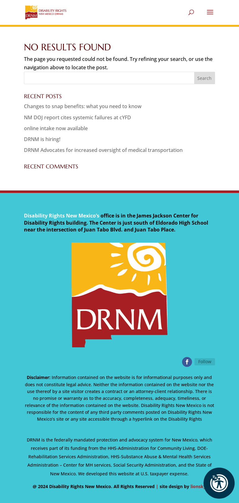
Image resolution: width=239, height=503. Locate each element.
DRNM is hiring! (42, 139)
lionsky (198, 486)
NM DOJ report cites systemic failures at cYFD (77, 117)
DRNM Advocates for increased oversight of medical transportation (103, 150)
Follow (204, 361)
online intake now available (56, 128)
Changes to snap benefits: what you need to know (83, 106)
